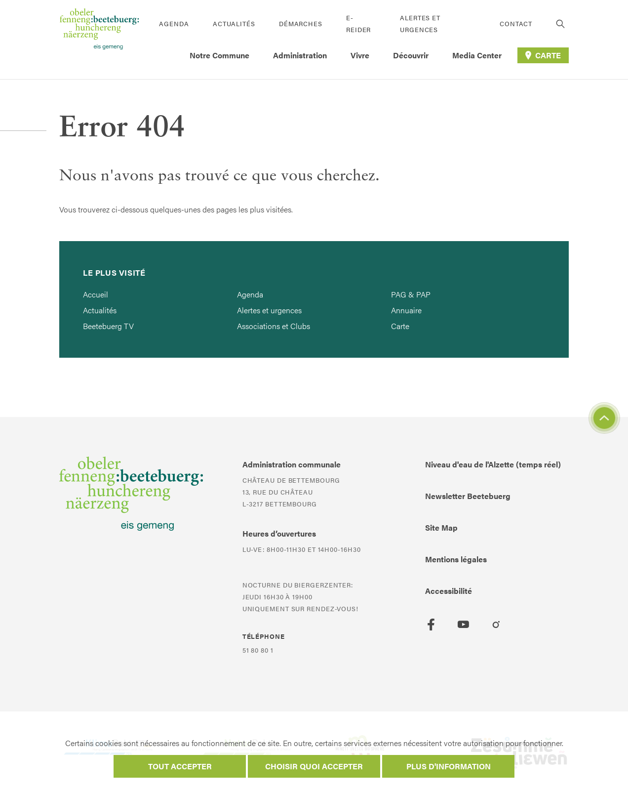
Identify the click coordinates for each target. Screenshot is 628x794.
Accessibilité (448, 590)
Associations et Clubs (273, 326)
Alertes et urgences (420, 23)
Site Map (441, 527)
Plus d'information (448, 766)
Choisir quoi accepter (314, 766)
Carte (400, 326)
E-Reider (358, 23)
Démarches (300, 23)
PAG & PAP (411, 294)
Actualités (234, 23)
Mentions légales (456, 559)
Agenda (174, 23)
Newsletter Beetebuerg (467, 495)
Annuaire (406, 310)
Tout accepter (180, 766)
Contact (516, 23)
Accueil (95, 294)
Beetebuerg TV (108, 326)
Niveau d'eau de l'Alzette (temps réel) (493, 464)
